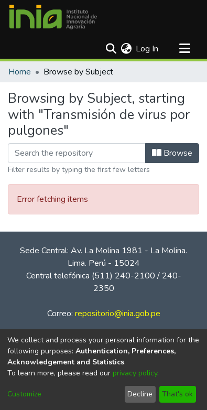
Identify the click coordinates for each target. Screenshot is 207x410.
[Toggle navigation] (184, 49)
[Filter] (77, 153)
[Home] (53, 17)
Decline (139, 394)
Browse (172, 153)
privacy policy (135, 373)
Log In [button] (147, 49)
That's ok (177, 394)
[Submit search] (110, 48)
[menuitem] (126, 48)
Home (19, 72)
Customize (24, 394)
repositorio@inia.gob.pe (117, 313)
